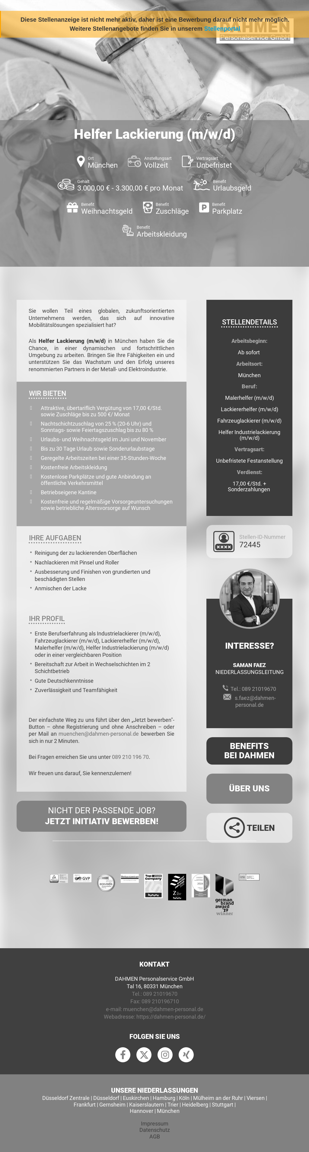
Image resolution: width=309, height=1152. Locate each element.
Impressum (154, 1123)
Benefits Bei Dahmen (249, 750)
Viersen (256, 1098)
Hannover (141, 1111)
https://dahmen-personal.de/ (170, 1017)
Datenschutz (154, 1130)
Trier (172, 1104)
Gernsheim (112, 1104)
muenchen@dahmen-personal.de (99, 734)
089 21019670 (259, 689)
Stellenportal (222, 28)
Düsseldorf (106, 1098)
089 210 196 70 (130, 757)
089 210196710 (160, 1001)
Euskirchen (136, 1098)
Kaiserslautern (146, 1104)
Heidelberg (195, 1104)
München (168, 1111)
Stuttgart (222, 1104)
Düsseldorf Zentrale (66, 1098)
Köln (184, 1098)
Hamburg (164, 1098)
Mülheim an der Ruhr (218, 1098)
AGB (154, 1136)
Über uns (249, 788)
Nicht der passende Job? (101, 816)
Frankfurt (85, 1104)
